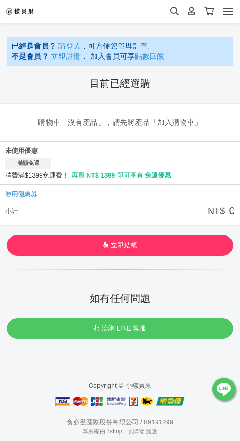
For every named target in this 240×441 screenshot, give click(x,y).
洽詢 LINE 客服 (120, 328)
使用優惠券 (21, 194)
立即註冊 (66, 56)
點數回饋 (149, 56)
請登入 (69, 46)
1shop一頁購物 (125, 431)
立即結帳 (120, 245)
